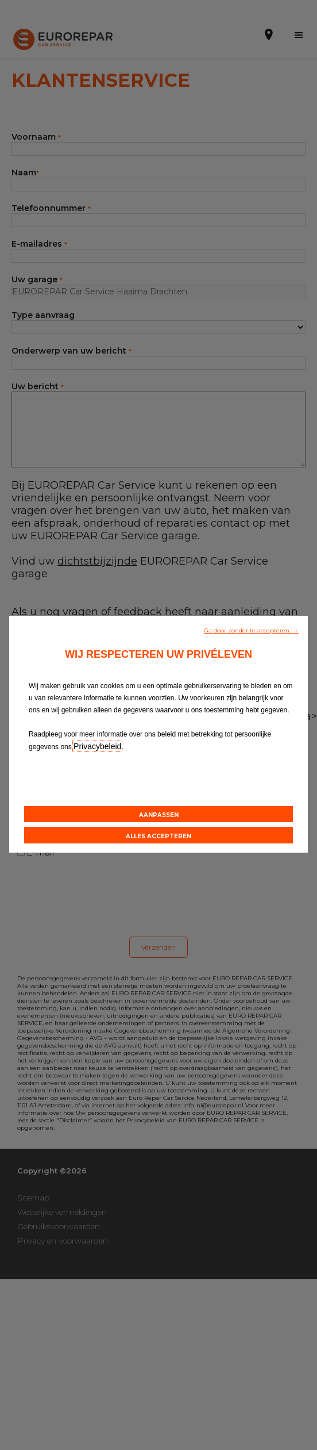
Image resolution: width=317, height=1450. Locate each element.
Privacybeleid (97, 746)
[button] (251, 629)
